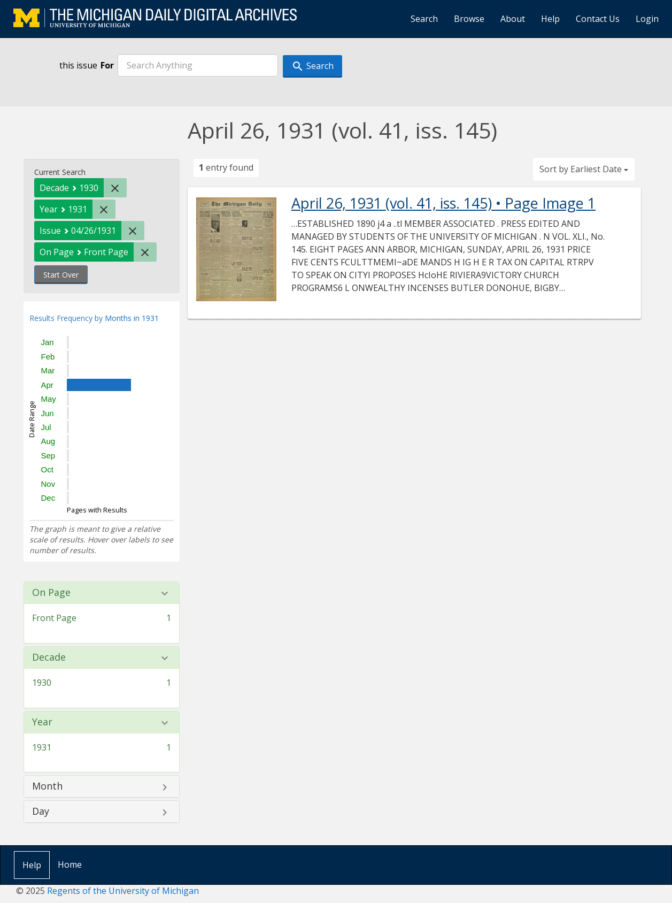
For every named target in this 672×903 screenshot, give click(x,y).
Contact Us (598, 19)
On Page (51, 592)
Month (47, 786)
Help (550, 19)
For (107, 65)
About (512, 19)
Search (424, 19)
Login (647, 19)
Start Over (61, 275)
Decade (49, 657)
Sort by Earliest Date (583, 169)
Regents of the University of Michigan (123, 891)
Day (40, 811)
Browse (469, 19)
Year (42, 722)
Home (70, 864)
